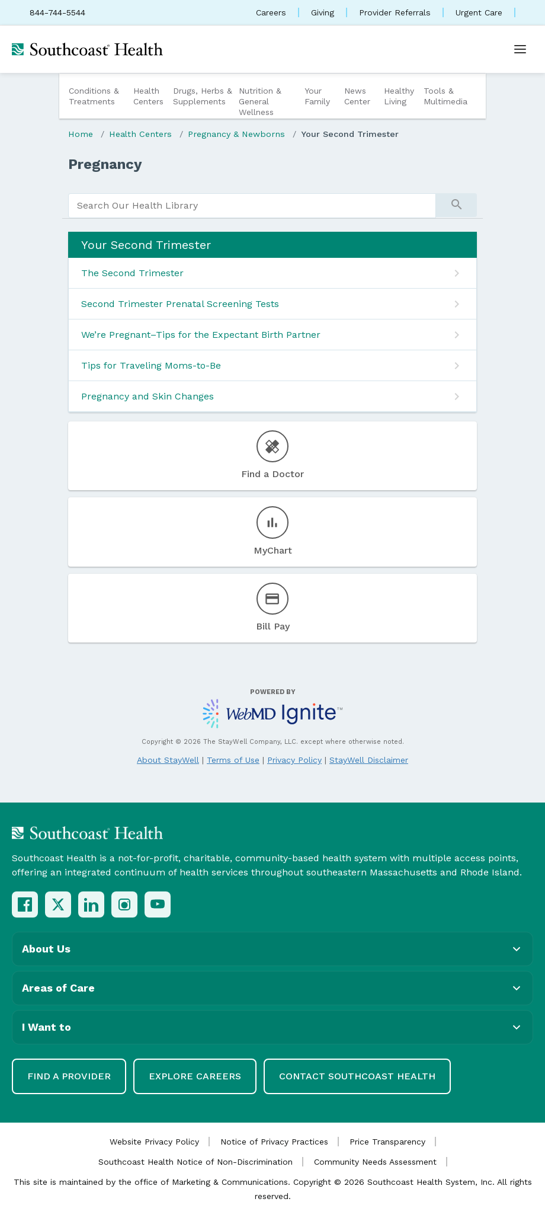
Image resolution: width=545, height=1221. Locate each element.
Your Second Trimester (350, 134)
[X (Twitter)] (58, 904)
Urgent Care (479, 12)
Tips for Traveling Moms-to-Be (151, 365)
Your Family (317, 96)
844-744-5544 (57, 12)
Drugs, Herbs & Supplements (202, 96)
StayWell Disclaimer (368, 760)
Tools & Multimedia (445, 96)
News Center (357, 96)
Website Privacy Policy (154, 1141)
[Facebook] (25, 904)
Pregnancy (105, 164)
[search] (252, 205)
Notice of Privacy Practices (274, 1141)
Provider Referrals (395, 12)
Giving (322, 12)
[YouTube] (158, 904)
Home (80, 134)
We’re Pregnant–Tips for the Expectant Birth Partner (200, 334)
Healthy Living (399, 96)
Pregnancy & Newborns (236, 134)
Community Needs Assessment (375, 1161)
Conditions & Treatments (94, 96)
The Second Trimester (132, 273)
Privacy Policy (294, 760)
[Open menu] (520, 49)
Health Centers (148, 96)
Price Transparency (387, 1141)
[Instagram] (124, 904)
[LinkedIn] (91, 904)
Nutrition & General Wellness (260, 101)
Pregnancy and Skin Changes (147, 396)
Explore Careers (195, 1076)
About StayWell (168, 760)
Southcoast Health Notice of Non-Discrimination (195, 1161)
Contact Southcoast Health (357, 1076)
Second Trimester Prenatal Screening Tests (180, 303)
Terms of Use (233, 760)
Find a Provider (69, 1076)
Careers (271, 12)
